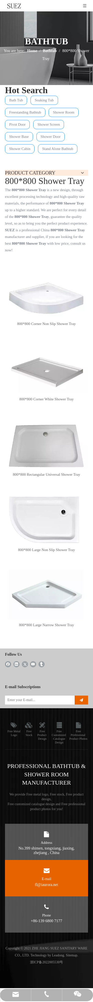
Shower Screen (48, 124)
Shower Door (51, 137)
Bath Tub (16, 100)
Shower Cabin (19, 149)
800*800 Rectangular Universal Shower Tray (46, 474)
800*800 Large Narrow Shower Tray (46, 625)
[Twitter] (25, 664)
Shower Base (19, 137)
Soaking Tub (44, 100)
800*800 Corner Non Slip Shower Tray (46, 324)
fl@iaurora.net (46, 885)
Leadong (58, 955)
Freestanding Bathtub (25, 112)
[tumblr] (41, 664)
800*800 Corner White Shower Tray (46, 399)
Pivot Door (17, 124)
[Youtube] (33, 664)
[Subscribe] (81, 700)
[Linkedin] (16, 664)
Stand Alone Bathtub (57, 149)
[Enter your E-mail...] (38, 700)
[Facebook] (8, 664)
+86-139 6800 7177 (46, 921)
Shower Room (63, 112)
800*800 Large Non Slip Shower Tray (46, 550)
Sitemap (71, 955)
